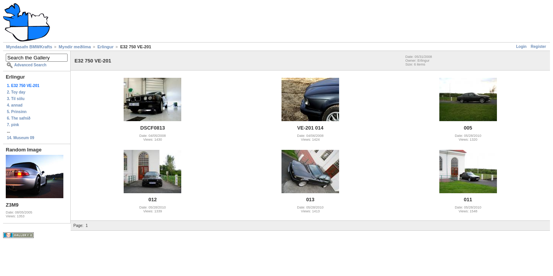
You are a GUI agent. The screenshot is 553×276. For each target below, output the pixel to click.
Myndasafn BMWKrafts (29, 46)
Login (521, 46)
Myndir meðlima (75, 46)
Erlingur (106, 46)
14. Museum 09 (20, 138)
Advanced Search (30, 65)
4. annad (15, 105)
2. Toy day (16, 92)
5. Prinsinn (16, 112)
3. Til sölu (16, 99)
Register (538, 46)
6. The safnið (18, 118)
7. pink (13, 125)
